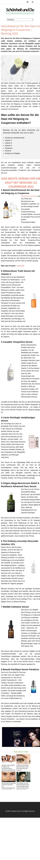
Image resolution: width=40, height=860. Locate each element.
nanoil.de (20, 266)
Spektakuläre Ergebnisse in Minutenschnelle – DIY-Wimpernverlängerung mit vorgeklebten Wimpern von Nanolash (9, 787)
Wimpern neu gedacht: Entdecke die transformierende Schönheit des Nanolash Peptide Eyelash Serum (8, 768)
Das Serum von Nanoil (29, 196)
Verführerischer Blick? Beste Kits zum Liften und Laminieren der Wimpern (22, 767)
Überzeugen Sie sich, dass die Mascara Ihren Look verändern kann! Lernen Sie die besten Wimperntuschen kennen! (22, 787)
